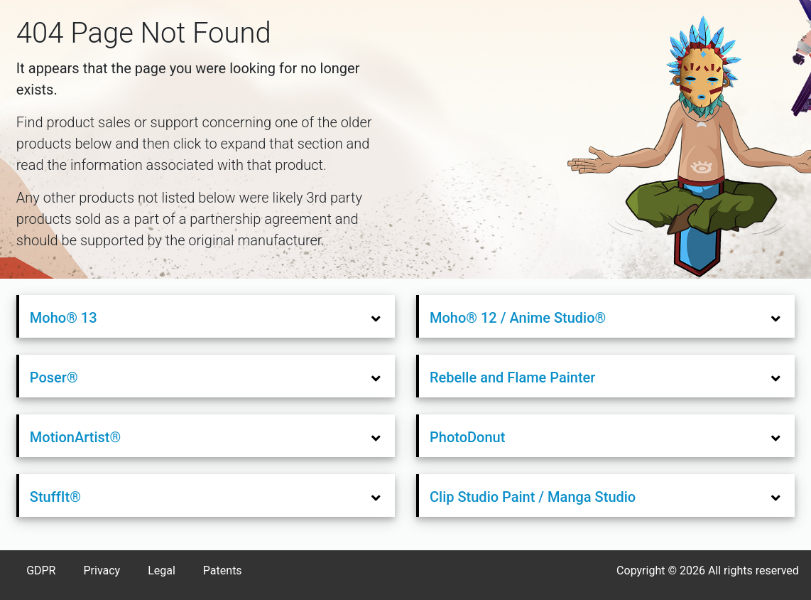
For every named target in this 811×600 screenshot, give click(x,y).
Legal (161, 570)
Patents (222, 570)
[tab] (207, 316)
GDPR (40, 570)
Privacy (101, 570)
